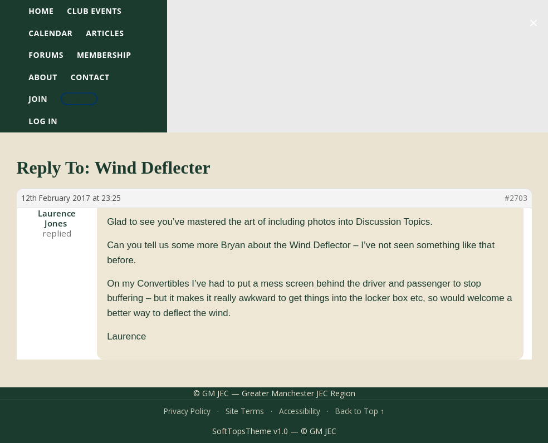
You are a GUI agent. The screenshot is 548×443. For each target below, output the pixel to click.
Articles (105, 33)
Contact (90, 77)
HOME (40, 11)
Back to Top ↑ (359, 411)
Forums (45, 55)
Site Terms (245, 411)
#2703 (516, 198)
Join (37, 98)
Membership (104, 55)
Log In (42, 121)
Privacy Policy (187, 411)
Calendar (50, 33)
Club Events (94, 11)
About (42, 77)
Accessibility (299, 411)
